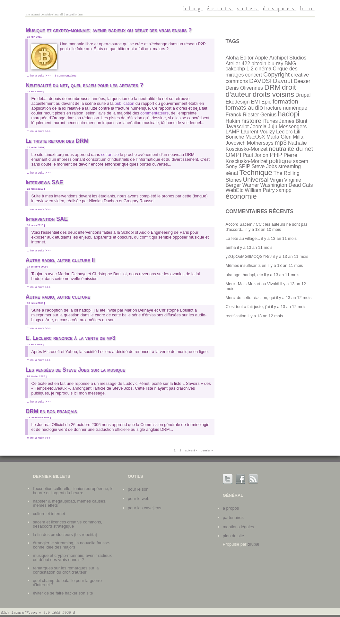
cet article (110, 154)
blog (193, 8)
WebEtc (235, 190)
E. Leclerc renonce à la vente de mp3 (70, 338)
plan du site (233, 535)
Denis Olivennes (244, 88)
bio (307, 8)
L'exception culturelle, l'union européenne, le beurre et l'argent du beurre (73, 490)
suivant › (191, 450)
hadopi (288, 114)
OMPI (233, 154)
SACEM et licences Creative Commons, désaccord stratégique (67, 524)
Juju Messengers (287, 126)
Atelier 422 (238, 63)
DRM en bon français (51, 411)
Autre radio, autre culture (57, 297)
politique (280, 161)
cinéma (263, 68)
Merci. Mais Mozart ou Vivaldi (252, 283)
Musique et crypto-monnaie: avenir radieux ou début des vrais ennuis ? (108, 30)
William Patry (260, 190)
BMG (290, 63)
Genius (268, 114)
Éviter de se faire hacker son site (63, 593)
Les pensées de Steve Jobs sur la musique (75, 370)
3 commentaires (65, 75)
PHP (276, 154)
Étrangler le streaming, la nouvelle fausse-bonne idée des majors (71, 544)
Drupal (302, 95)
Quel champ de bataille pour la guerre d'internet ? (67, 582)
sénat (232, 173)
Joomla (258, 126)
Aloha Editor (240, 57)
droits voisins (273, 94)
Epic (266, 101)
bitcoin (258, 63)
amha (231, 247)
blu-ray (275, 63)
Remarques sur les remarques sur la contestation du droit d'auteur (66, 570)
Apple (261, 57)
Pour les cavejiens (144, 507)
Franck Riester (242, 114)
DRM (272, 87)
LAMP (233, 131)
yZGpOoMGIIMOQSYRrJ (249, 256)
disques (279, 8)
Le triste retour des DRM (56, 141)
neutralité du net (291, 148)
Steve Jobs (264, 166)
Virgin (276, 180)
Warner (250, 185)
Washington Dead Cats (286, 185)
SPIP (244, 166)
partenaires (233, 517)
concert (253, 74)
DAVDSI (260, 80)
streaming (289, 166)
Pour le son (138, 489)
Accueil (70, 14)
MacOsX (255, 137)
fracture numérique (285, 108)
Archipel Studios (288, 57)
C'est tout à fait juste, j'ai (248, 306)
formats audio (244, 107)
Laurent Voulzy (258, 131)
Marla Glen (279, 137)
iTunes (270, 121)
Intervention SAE (46, 219)
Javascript (237, 126)
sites (248, 8)
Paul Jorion (255, 155)
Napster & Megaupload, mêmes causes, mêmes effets (69, 503)
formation (285, 101)
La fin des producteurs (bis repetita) (65, 534)
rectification (236, 315)
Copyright (276, 74)
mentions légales (238, 526)
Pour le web (138, 498)
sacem (300, 161)
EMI (255, 101)
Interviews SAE (44, 182)
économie (241, 196)
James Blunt (293, 121)
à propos (231, 508)
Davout (282, 80)
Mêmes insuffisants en (246, 265)
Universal (255, 179)
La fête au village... (243, 238)
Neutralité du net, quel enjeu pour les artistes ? (84, 85)
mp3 (281, 142)
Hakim (233, 121)
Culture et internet (49, 513)
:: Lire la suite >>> (38, 75)
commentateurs (154, 113)
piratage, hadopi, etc (244, 274)
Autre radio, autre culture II (60, 260)
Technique (256, 172)
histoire (251, 120)
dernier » (207, 450)
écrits (220, 8)
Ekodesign (238, 101)
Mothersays (260, 143)
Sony (231, 166)
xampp (284, 190)
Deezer (302, 81)
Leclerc (284, 131)
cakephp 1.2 (240, 68)
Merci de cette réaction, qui (250, 297)
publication (124, 103)
